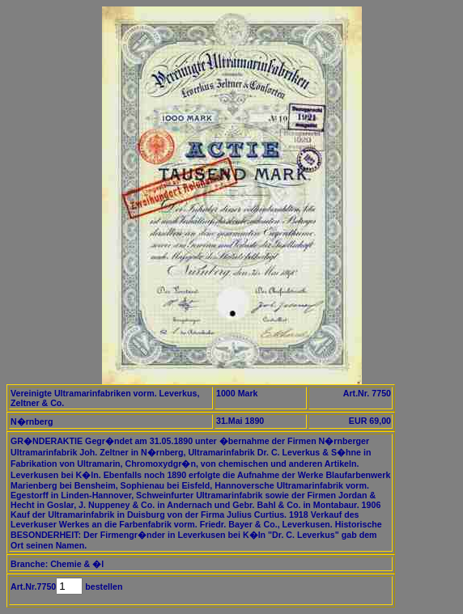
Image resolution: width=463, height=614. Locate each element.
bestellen (102, 586)
